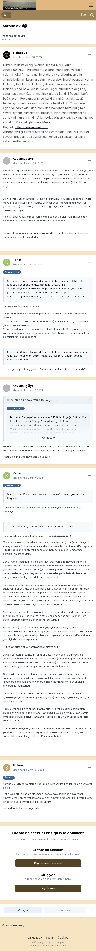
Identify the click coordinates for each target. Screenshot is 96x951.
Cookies (63, 937)
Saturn (18, 765)
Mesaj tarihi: (28, 162)
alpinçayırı (18, 35)
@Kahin (9, 777)
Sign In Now (48, 888)
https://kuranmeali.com (31, 127)
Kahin (17, 260)
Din (23, 39)
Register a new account (48, 863)
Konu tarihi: (27, 57)
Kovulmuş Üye (23, 158)
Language (35, 937)
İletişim (50, 937)
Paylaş (23, 910)
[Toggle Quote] (8, 400)
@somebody (12, 272)
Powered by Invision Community (48, 945)
